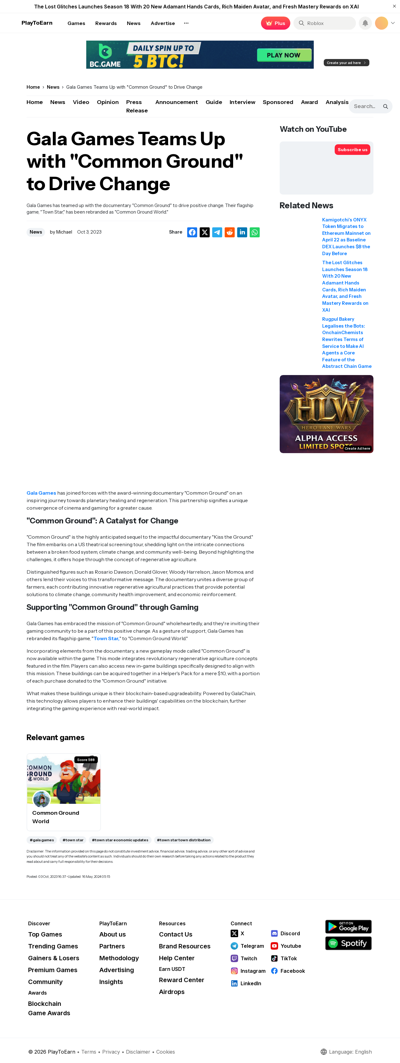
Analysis (337, 102)
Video (81, 102)
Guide (214, 102)
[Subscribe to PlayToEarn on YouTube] (352, 149)
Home (35, 102)
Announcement (176, 102)
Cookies (165, 1052)
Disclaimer (138, 1052)
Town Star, (106, 638)
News (57, 102)
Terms (88, 1052)
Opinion (108, 102)
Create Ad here (357, 448)
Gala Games (41, 493)
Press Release (137, 106)
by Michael (61, 232)
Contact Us (175, 934)
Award (309, 102)
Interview (242, 102)
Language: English (346, 1052)
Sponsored (278, 102)
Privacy (111, 1052)
